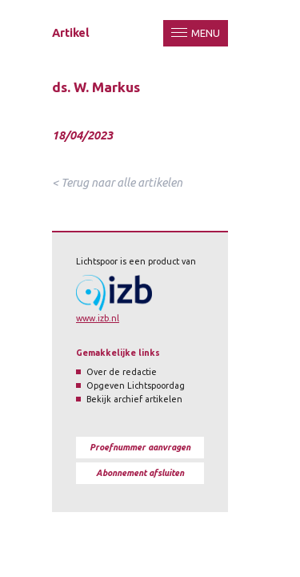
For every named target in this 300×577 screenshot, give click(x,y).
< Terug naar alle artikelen (117, 182)
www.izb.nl (97, 318)
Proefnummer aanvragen (140, 447)
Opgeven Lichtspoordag (135, 385)
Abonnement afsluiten (140, 473)
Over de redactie (121, 372)
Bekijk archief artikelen (134, 399)
